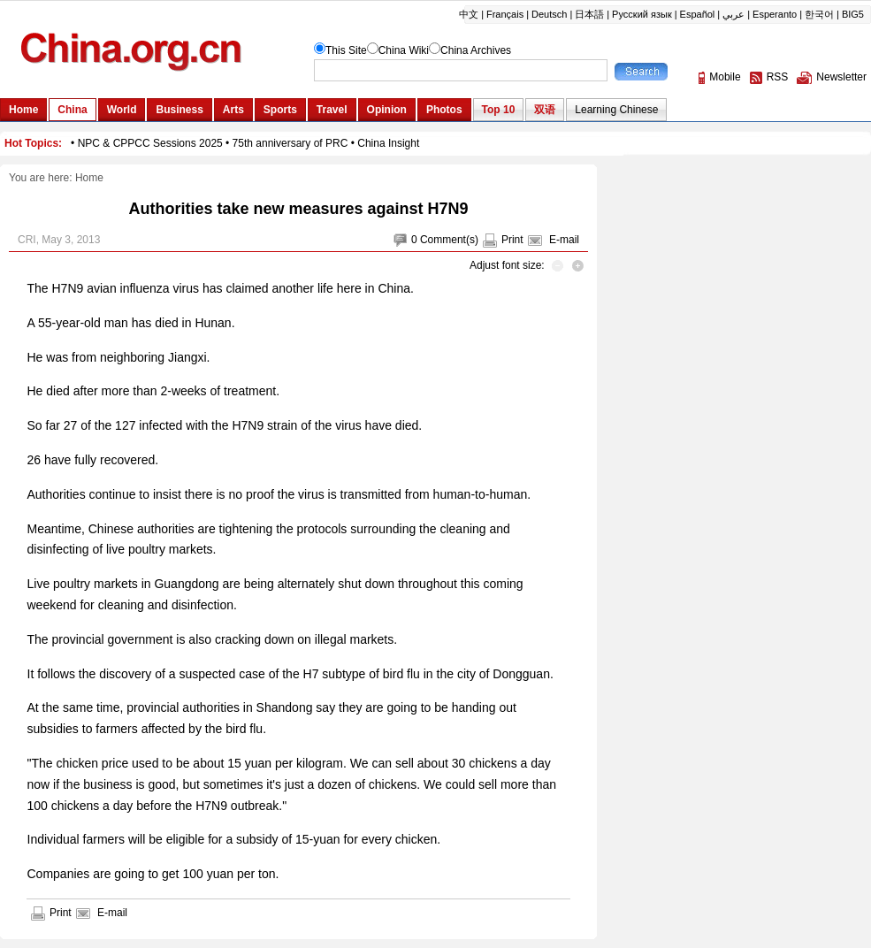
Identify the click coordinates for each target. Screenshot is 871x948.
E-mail (564, 239)
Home (89, 178)
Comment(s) (449, 239)
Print (512, 239)
